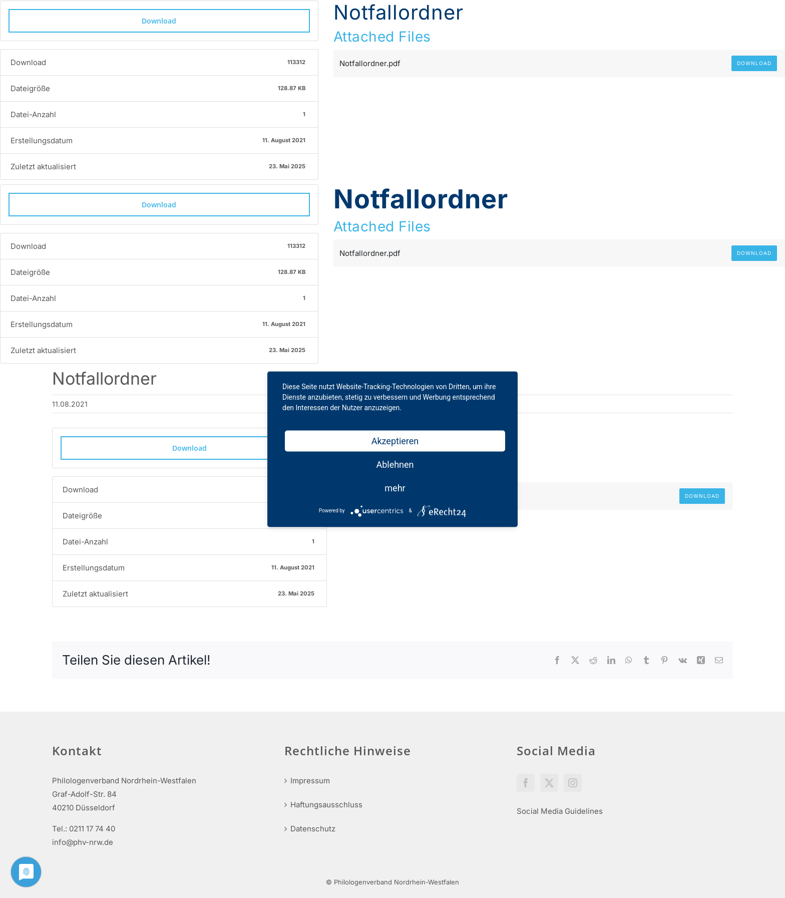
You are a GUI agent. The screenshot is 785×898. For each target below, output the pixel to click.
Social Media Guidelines (560, 811)
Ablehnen (395, 464)
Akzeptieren (395, 440)
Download (159, 21)
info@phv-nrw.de (82, 842)
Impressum (310, 780)
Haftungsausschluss (326, 804)
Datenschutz (312, 828)
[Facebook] (526, 783)
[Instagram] (573, 783)
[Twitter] (549, 783)
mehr (394, 487)
